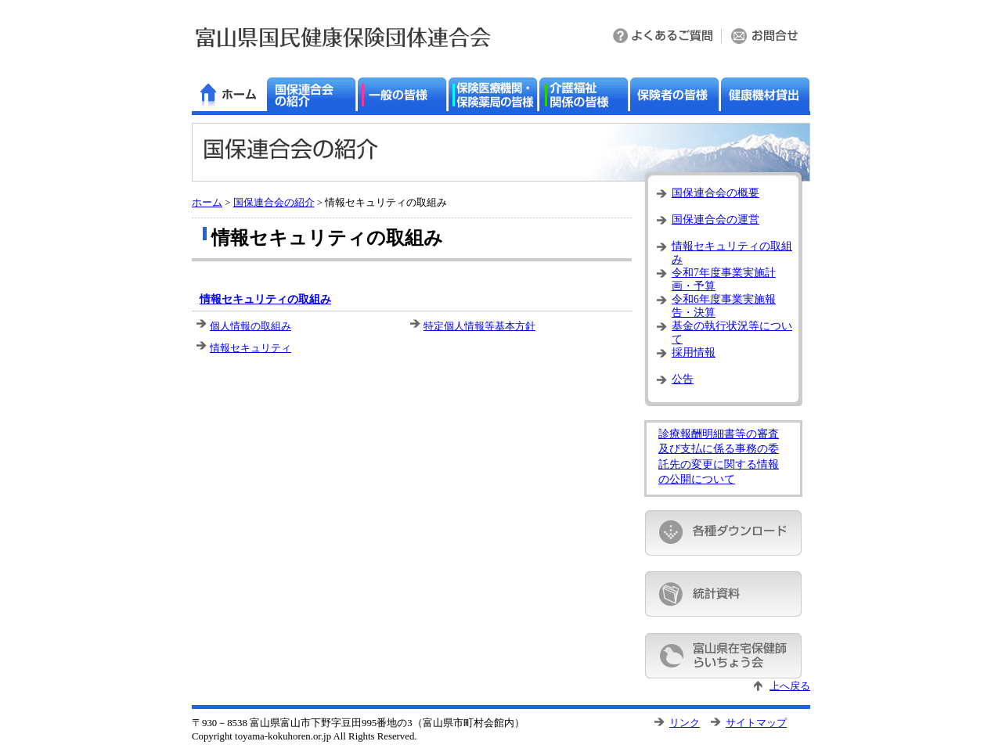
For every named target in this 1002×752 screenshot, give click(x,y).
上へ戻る (790, 686)
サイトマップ (756, 723)
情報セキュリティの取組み (265, 299)
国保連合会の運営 (715, 219)
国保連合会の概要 (715, 193)
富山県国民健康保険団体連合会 (343, 37)
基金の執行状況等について (732, 330)
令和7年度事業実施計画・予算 (724, 277)
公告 (683, 379)
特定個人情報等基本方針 (479, 326)
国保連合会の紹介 (274, 202)
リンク (684, 723)
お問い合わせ (766, 37)
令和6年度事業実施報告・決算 (724, 304)
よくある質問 (664, 37)
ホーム (207, 202)
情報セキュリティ (250, 348)
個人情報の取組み (250, 326)
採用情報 (693, 352)
